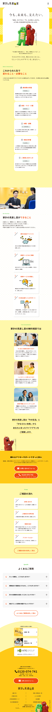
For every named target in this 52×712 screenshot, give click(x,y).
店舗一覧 (14, 693)
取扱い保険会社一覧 (37, 693)
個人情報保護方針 (14, 702)
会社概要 (38, 699)
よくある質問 (38, 696)
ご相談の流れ (14, 696)
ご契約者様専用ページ (14, 699)
